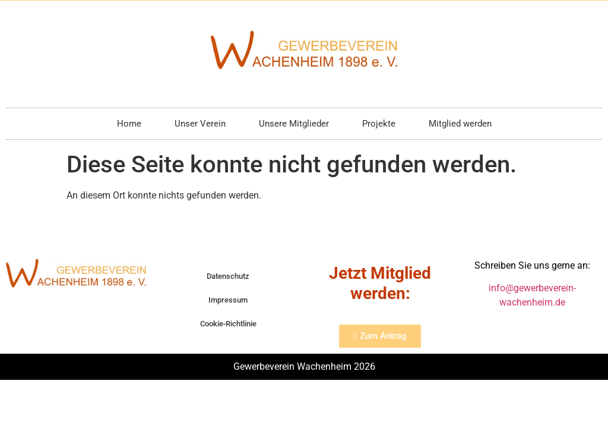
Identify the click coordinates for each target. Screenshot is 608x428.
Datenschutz (228, 276)
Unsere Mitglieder (294, 123)
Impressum (228, 299)
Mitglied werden (460, 123)
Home (129, 123)
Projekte (378, 123)
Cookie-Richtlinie (228, 323)
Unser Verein (200, 123)
